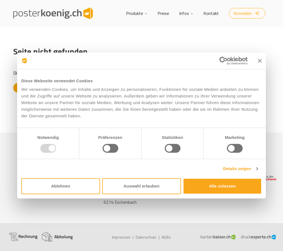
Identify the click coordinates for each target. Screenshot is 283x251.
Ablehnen (60, 186)
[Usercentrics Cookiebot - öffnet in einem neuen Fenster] (223, 61)
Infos (186, 13)
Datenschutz (146, 237)
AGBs (166, 237)
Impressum (121, 237)
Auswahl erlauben (141, 186)
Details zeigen (237, 168)
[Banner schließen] (260, 61)
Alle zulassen (222, 186)
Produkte (137, 13)
